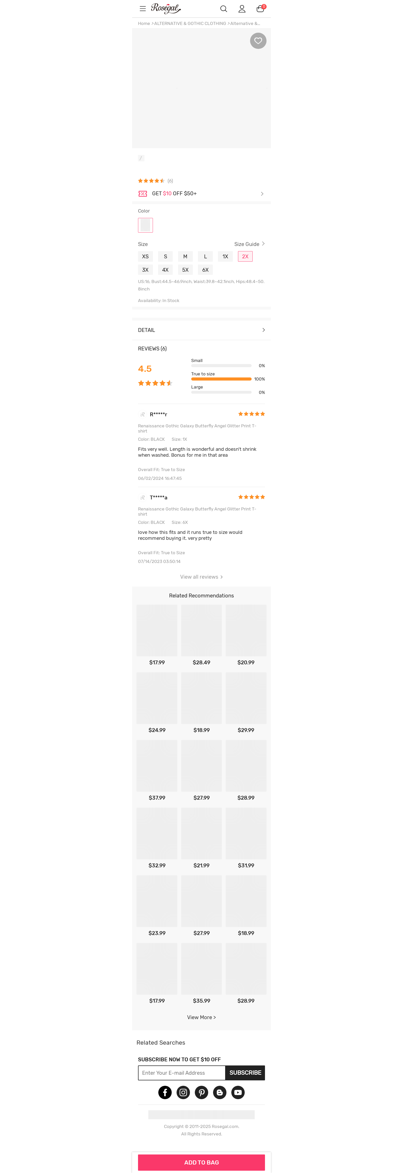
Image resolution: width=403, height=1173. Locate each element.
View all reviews (201, 577)
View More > (201, 1017)
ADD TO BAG (201, 1162)
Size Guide (246, 244)
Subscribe (245, 1072)
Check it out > (207, 194)
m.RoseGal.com (170, 8)
